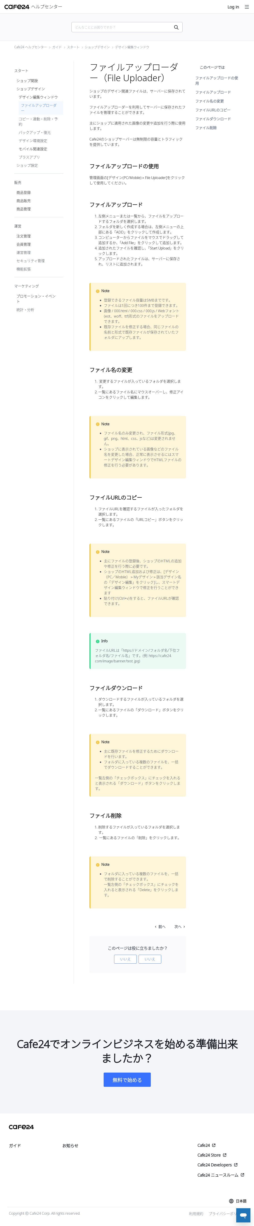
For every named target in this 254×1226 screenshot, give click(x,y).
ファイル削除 (206, 127)
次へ (177, 927)
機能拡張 (23, 269)
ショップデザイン (97, 47)
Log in (233, 7)
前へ (161, 927)
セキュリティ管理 (30, 260)
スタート (73, 47)
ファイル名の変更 (209, 101)
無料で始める (127, 1080)
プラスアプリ (29, 157)
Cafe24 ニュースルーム (218, 1175)
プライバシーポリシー (226, 1213)
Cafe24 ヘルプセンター (30, 47)
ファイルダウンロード (213, 119)
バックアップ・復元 (35, 132)
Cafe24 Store (209, 1155)
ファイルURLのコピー (212, 110)
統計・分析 (25, 309)
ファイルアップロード (213, 92)
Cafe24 (204, 1145)
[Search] (124, 27)
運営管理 (23, 252)
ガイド (57, 47)
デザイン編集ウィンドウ (132, 47)
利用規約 (196, 1213)
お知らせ (70, 1145)
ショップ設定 (27, 165)
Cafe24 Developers (215, 1165)
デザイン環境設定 (33, 140)
